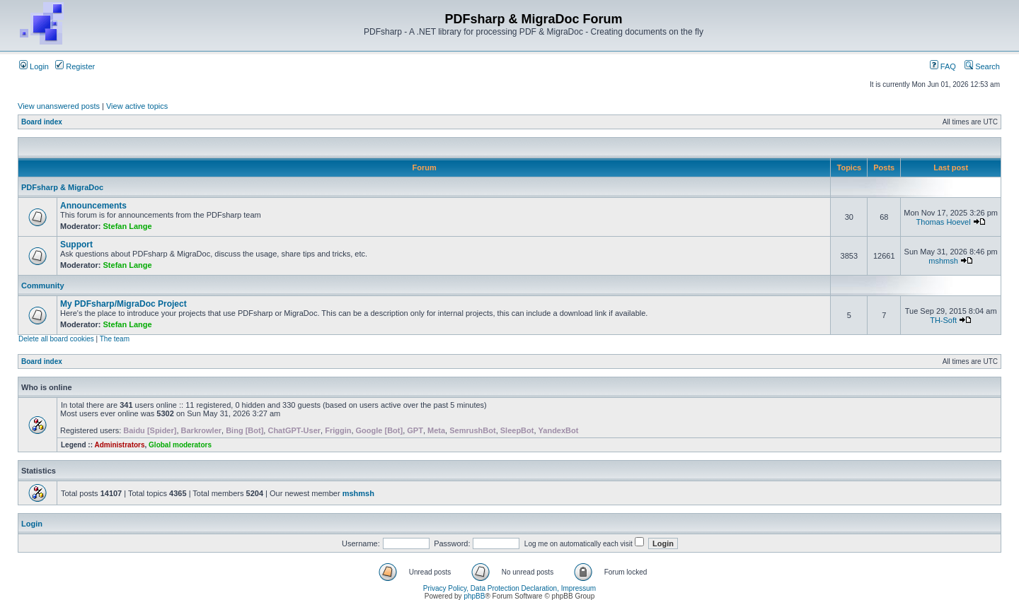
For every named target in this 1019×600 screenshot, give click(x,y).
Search (982, 66)
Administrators (119, 445)
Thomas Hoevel (943, 222)
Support (76, 244)
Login (34, 66)
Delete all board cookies (56, 339)
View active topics (137, 106)
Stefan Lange (127, 226)
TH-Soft (943, 320)
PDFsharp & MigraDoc (62, 187)
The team (114, 339)
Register (75, 66)
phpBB (474, 596)
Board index (41, 122)
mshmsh (943, 261)
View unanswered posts (59, 106)
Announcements (93, 206)
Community (42, 285)
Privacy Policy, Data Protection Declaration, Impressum (509, 588)
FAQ (943, 66)
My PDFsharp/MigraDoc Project (123, 304)
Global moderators (180, 445)
